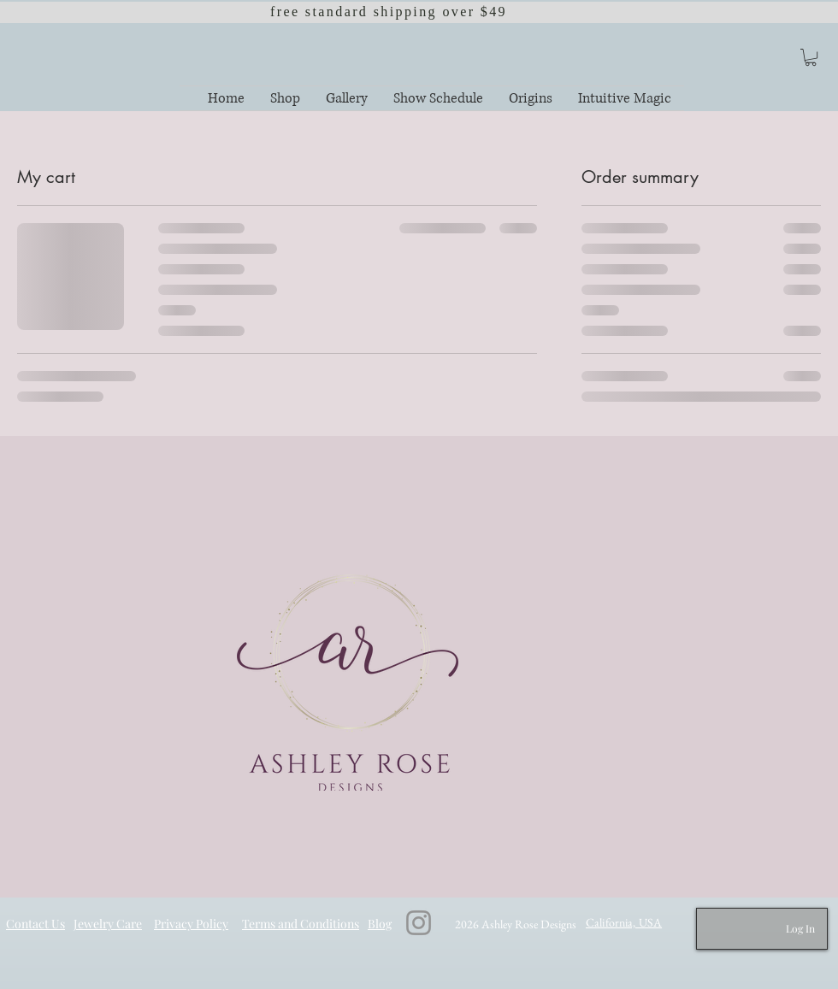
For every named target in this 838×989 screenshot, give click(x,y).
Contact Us (35, 923)
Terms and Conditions (300, 923)
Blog (380, 923)
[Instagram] (418, 922)
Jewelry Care (108, 923)
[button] (810, 57)
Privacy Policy (191, 923)
